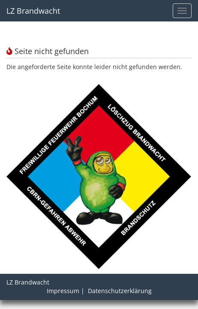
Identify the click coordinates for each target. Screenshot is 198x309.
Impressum (63, 291)
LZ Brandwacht (33, 11)
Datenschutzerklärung (120, 291)
